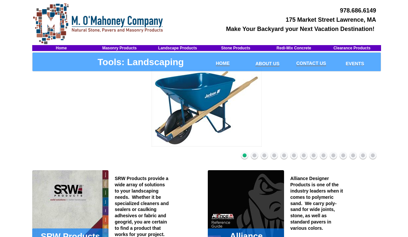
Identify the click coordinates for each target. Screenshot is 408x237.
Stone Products (236, 48)
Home (61, 48)
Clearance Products (352, 48)
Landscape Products (177, 48)
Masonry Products (119, 48)
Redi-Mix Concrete (293, 48)
